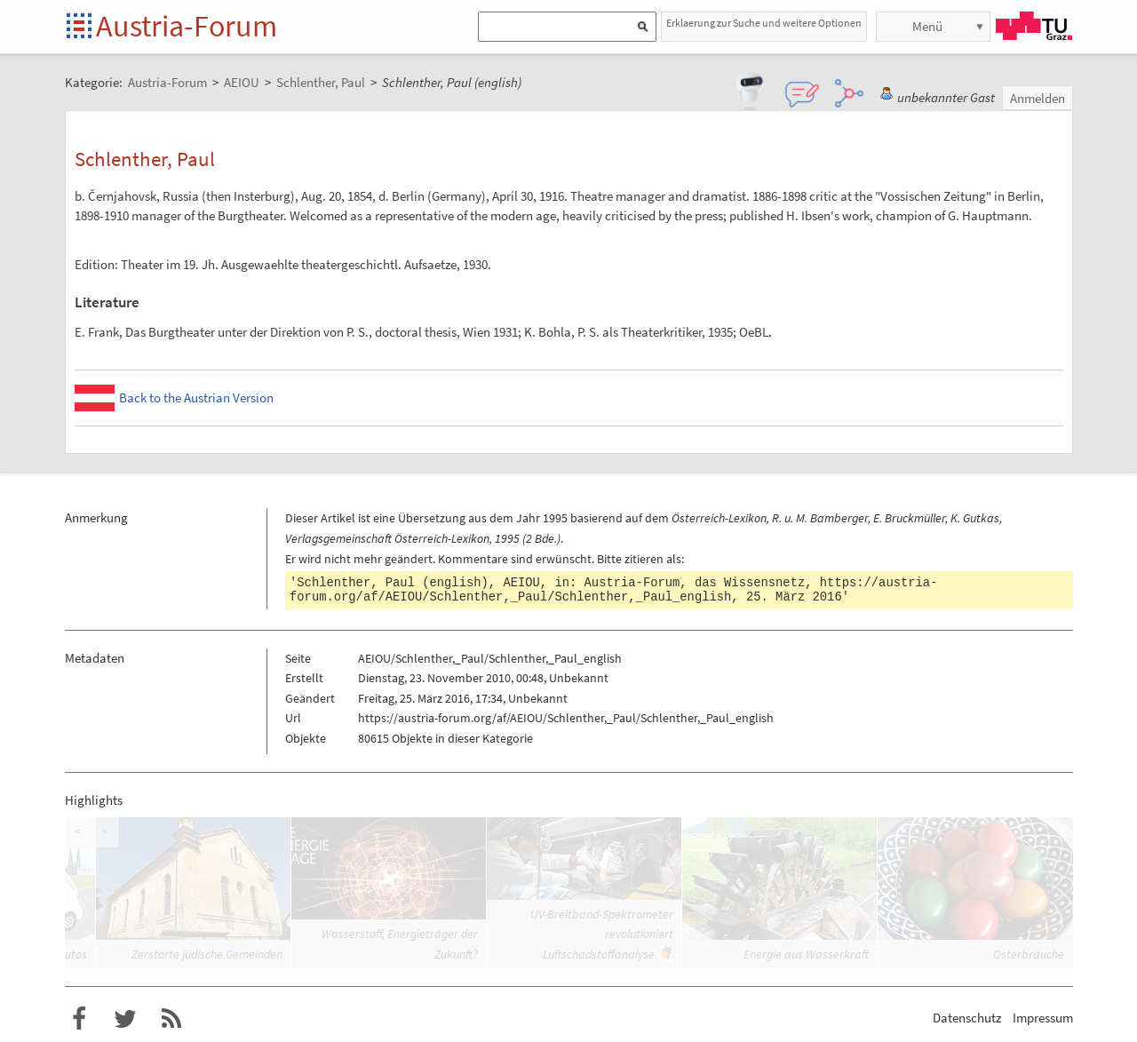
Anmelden (1037, 98)
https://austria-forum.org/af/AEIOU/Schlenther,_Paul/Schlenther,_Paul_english (613, 590)
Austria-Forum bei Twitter (125, 1019)
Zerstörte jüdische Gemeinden (206, 954)
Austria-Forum (186, 25)
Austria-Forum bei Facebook (79, 1019)
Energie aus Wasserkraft (806, 954)
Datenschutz (967, 1017)
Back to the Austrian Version (196, 397)
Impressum (1043, 1017)
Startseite (80, 27)
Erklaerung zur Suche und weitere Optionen (764, 22)
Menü (927, 26)
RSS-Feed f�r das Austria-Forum (171, 1019)
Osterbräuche (1028, 954)
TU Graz (1034, 26)
